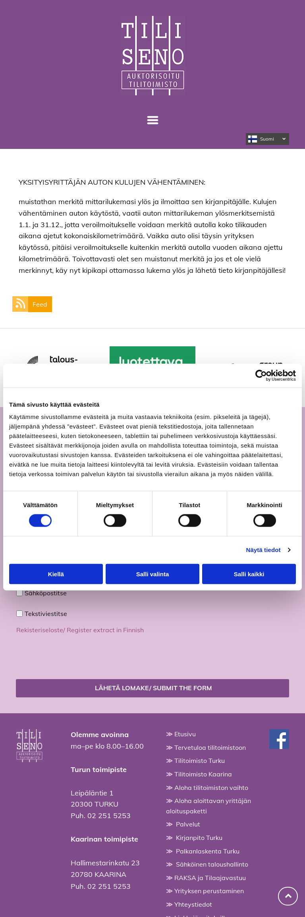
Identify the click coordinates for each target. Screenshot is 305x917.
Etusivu (185, 734)
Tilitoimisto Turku (199, 760)
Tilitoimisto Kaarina (203, 774)
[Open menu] (153, 120)
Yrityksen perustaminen (209, 891)
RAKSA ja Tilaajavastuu (210, 878)
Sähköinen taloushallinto (212, 864)
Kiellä (56, 573)
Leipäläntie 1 (92, 792)
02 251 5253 (109, 815)
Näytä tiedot (263, 549)
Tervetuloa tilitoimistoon (210, 747)
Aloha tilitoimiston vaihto (211, 788)
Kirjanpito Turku (199, 838)
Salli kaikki (249, 573)
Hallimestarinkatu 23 (105, 862)
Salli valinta (152, 573)
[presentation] (76, 655)
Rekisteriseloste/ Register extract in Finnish (80, 630)
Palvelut (188, 824)
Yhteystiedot (193, 904)
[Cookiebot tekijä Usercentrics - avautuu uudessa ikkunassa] (261, 375)
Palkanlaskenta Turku (207, 851)
